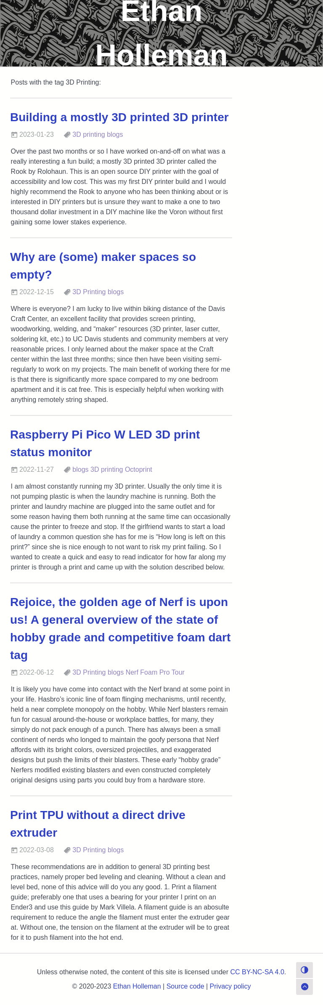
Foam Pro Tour (162, 672)
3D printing (88, 134)
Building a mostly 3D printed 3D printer (119, 117)
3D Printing (89, 291)
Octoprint (138, 469)
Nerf (132, 672)
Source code (185, 986)
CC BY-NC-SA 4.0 (257, 972)
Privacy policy (230, 986)
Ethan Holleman (137, 986)
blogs (115, 134)
